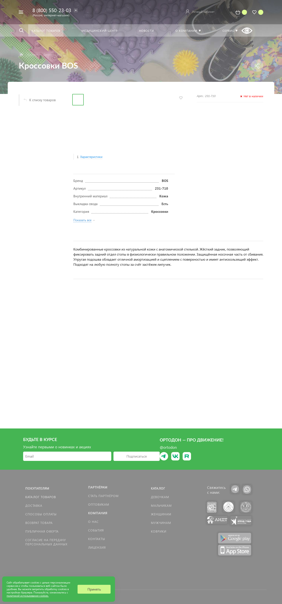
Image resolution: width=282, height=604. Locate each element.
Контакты (96, 539)
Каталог (158, 488)
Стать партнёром (103, 496)
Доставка (33, 505)
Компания (97, 513)
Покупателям (37, 488)
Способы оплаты (41, 514)
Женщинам (161, 514)
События (96, 530)
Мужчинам (161, 523)
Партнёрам (98, 487)
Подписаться (136, 456)
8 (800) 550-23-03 (51, 10)
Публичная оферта (42, 531)
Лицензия (97, 547)
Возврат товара (39, 523)
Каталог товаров (40, 497)
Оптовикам (98, 504)
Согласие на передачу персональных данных (46, 542)
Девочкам (160, 497)
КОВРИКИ (158, 531)
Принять (94, 589)
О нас (93, 522)
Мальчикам (161, 505)
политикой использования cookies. (28, 595)
